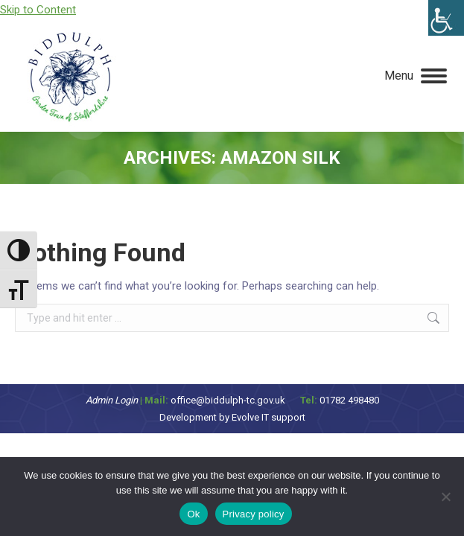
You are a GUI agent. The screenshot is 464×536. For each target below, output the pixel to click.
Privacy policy (254, 514)
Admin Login (112, 400)
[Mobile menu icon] (415, 76)
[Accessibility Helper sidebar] (446, 18)
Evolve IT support (268, 417)
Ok (193, 514)
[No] (445, 496)
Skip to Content (38, 9)
